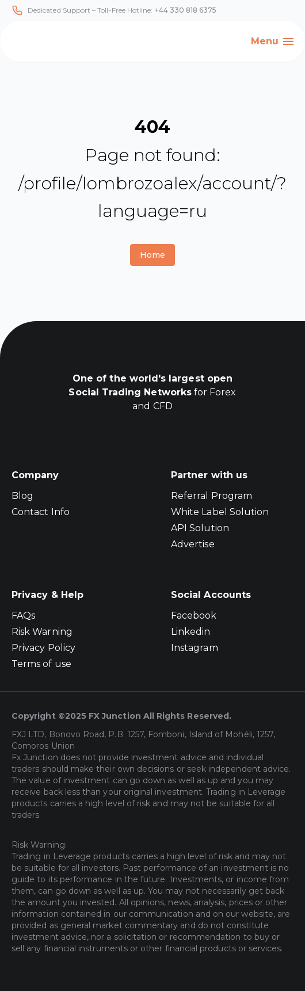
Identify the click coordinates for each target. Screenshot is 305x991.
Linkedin (191, 631)
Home (152, 255)
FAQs (23, 615)
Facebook (194, 615)
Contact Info (41, 511)
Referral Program (211, 495)
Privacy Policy (43, 647)
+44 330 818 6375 (186, 10)
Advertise (193, 544)
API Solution (200, 528)
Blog (22, 495)
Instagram (194, 647)
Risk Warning (42, 631)
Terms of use (41, 663)
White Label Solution (220, 511)
